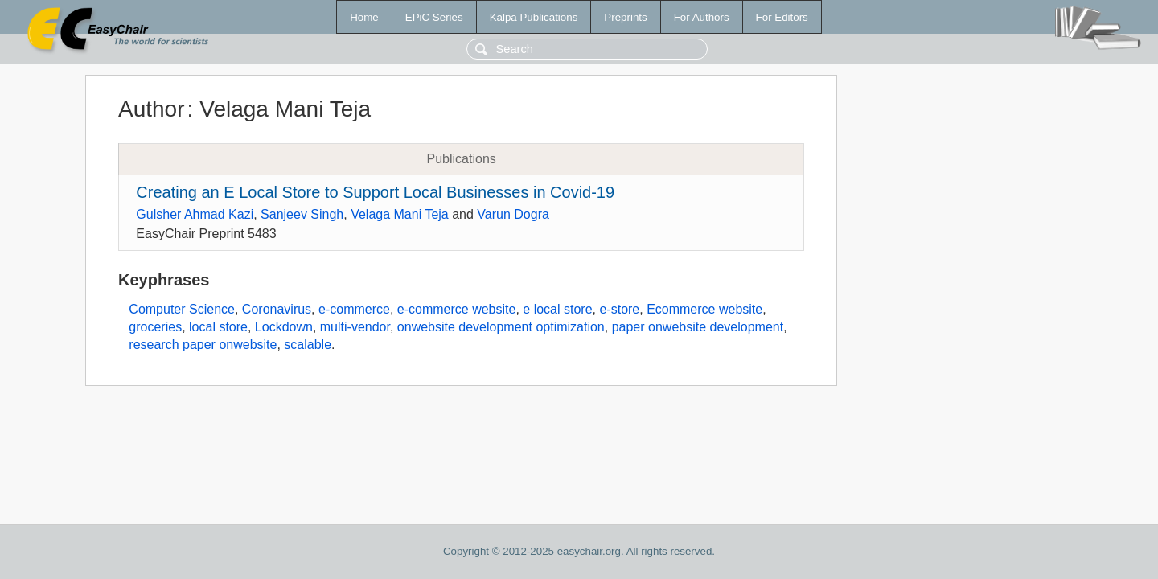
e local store (557, 309)
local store (218, 327)
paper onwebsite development (697, 327)
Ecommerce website (704, 309)
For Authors (701, 17)
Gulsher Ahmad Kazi (194, 214)
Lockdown (284, 327)
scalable (307, 344)
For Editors (782, 17)
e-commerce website (456, 309)
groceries (155, 327)
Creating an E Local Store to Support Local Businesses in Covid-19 (375, 192)
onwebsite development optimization (501, 327)
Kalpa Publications (534, 17)
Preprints (625, 17)
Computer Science (182, 309)
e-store (619, 309)
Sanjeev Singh (302, 214)
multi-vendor (355, 327)
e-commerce (354, 309)
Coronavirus (276, 309)
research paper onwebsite (203, 344)
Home (364, 17)
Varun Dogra (513, 214)
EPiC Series (434, 17)
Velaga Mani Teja (400, 214)
